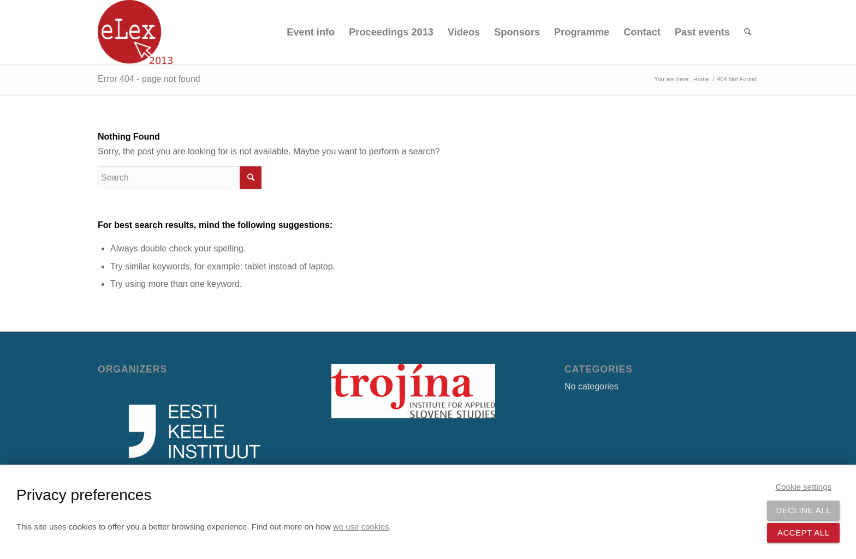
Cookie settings (803, 486)
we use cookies (361, 526)
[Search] (747, 32)
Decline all (803, 510)
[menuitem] (311, 32)
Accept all (803, 532)
